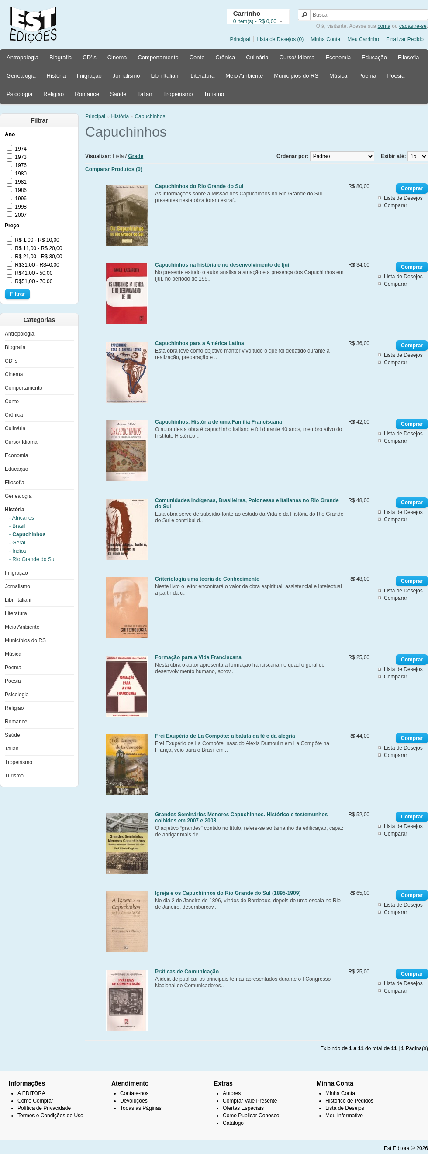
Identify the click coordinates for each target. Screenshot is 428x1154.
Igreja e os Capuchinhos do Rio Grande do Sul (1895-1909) (227, 893)
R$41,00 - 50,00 (33, 273)
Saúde (118, 94)
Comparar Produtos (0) (113, 169)
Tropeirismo (178, 94)
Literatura (202, 75)
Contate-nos (134, 1093)
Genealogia (21, 75)
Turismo (214, 94)
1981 (21, 182)
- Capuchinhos (27, 534)
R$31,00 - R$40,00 (37, 265)
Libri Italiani (165, 75)
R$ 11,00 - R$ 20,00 (38, 248)
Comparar (395, 205)
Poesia (395, 75)
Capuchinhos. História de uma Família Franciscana (218, 422)
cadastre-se (413, 26)
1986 (21, 190)
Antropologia (22, 57)
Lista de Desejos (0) (280, 39)
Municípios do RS (296, 75)
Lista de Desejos (403, 198)
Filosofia (408, 57)
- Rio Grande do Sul (32, 559)
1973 (21, 157)
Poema (367, 75)
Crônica (225, 57)
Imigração (89, 75)
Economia (338, 57)
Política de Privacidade (44, 1108)
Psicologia (19, 94)
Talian (144, 94)
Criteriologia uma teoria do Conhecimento (207, 579)
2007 (21, 215)
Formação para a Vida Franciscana (198, 657)
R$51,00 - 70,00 (33, 281)
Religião (53, 94)
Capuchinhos (150, 116)
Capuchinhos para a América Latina (199, 343)
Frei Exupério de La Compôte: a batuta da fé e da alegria (225, 736)
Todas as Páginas (141, 1108)
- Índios (17, 551)
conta (384, 26)
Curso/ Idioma (297, 57)
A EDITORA (31, 1093)
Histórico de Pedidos (349, 1101)
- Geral (17, 543)
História (56, 75)
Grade (136, 156)
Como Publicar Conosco (251, 1116)
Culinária (257, 57)
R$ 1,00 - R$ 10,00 (37, 240)
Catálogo (233, 1123)
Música (338, 75)
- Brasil (17, 526)
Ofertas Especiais (243, 1108)
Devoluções (134, 1101)
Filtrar (17, 294)
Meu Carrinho (363, 39)
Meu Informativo (344, 1116)
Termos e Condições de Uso (50, 1116)
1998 (21, 207)
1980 (21, 174)
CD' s (89, 57)
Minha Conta (325, 39)
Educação (374, 57)
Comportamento (158, 57)
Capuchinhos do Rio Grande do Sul (199, 186)
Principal (240, 39)
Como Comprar (35, 1101)
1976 (21, 165)
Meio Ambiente (244, 75)
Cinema (117, 57)
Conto (197, 57)
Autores (232, 1093)
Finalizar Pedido (405, 39)
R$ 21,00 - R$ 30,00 (38, 256)
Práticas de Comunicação (187, 972)
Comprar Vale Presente (250, 1101)
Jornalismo (126, 75)
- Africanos (21, 518)
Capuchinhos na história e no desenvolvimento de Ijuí (222, 265)
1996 (21, 198)
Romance (87, 94)
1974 (21, 149)
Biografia (60, 57)
